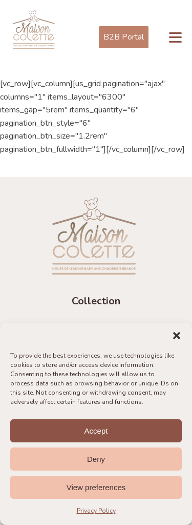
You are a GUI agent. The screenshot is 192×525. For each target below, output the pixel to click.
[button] (177, 335)
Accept (96, 430)
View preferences (96, 487)
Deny (96, 459)
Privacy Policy (96, 511)
